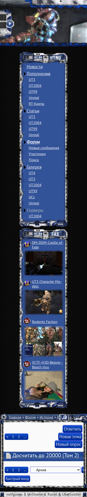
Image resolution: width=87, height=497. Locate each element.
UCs (32, 197)
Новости (35, 66)
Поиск (34, 159)
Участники (37, 153)
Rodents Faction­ (45, 321)
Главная (15, 417)
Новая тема (70, 436)
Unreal (34, 97)
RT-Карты (36, 103)
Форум (33, 142)
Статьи (33, 111)
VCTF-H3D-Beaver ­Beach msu (47, 364)
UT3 (32, 79)
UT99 (33, 91)
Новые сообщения (44, 147)
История (46, 417)
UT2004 (35, 85)
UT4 (32, 172)
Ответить (72, 429)
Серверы (35, 210)
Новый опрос (68, 444)
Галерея (34, 167)
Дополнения (38, 73)
